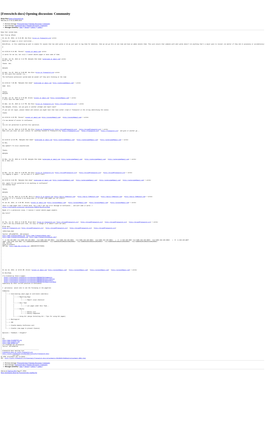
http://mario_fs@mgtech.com (65, 230)
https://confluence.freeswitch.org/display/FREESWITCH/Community (28, 327)
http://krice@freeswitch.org (65, 118)
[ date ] (21, 27)
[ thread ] (27, 27)
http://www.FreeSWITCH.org (12, 402)
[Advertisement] (132, 5)
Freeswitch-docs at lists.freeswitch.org (17, 416)
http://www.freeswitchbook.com (13, 276)
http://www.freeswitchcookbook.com (15, 278)
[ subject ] (33, 27)
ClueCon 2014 (11, 436)
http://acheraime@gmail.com (63, 93)
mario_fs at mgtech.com (44, 230)
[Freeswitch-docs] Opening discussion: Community (33, 24)
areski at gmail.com (33, 56)
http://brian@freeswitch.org (67, 260)
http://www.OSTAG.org (10, 406)
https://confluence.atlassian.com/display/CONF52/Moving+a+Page (26, 242)
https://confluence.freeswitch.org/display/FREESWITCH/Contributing (29, 328)
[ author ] (40, 27)
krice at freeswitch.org (42, 39)
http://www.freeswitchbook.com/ (38, 276)
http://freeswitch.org (70, 151)
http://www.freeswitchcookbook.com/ (43, 278)
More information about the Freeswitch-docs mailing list (19, 438)
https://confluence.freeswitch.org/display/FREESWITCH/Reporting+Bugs (30, 332)
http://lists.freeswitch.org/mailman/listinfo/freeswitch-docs (25, 418)
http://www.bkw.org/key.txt (19, 289)
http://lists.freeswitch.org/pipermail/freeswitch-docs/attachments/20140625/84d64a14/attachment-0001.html (45, 424)
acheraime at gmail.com (51, 65)
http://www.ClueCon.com (11, 404)
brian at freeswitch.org (16, 18)
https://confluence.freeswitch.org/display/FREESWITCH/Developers (28, 330)
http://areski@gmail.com (60, 111)
